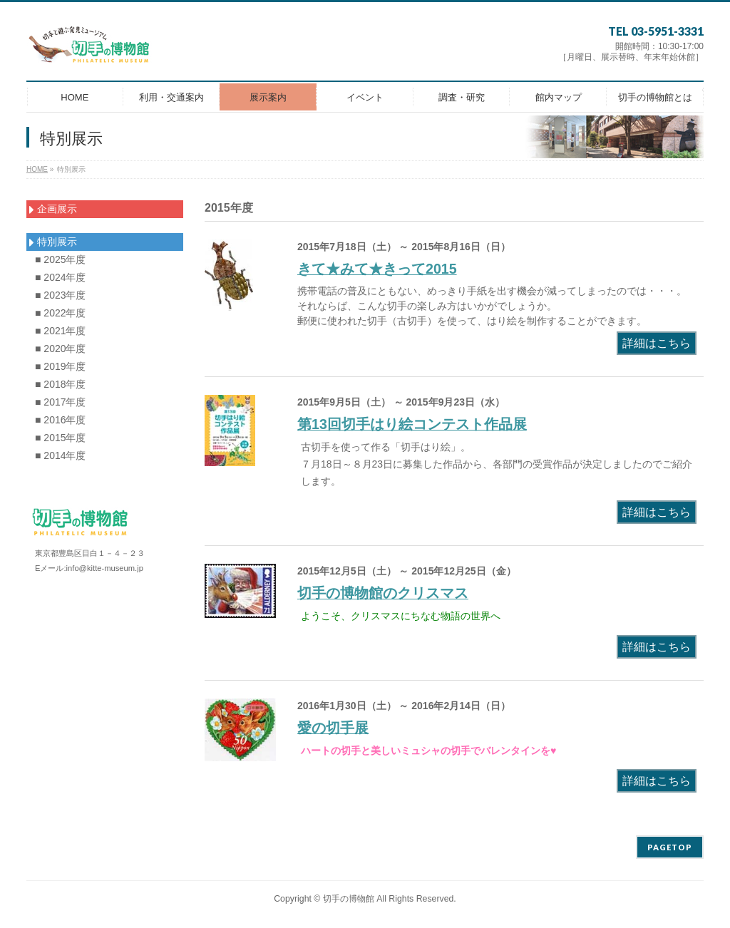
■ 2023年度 (60, 295)
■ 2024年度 (60, 277)
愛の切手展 (333, 728)
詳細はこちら (656, 343)
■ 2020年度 (60, 348)
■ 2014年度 (60, 455)
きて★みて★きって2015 (377, 269)
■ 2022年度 (60, 313)
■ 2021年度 (60, 330)
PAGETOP (669, 847)
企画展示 (53, 209)
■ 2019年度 (60, 366)
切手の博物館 (348, 899)
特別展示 (53, 241)
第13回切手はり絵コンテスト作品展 (412, 424)
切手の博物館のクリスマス (382, 593)
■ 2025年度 (60, 259)
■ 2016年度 (60, 420)
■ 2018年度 (60, 384)
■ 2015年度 (60, 437)
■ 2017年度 (60, 402)
